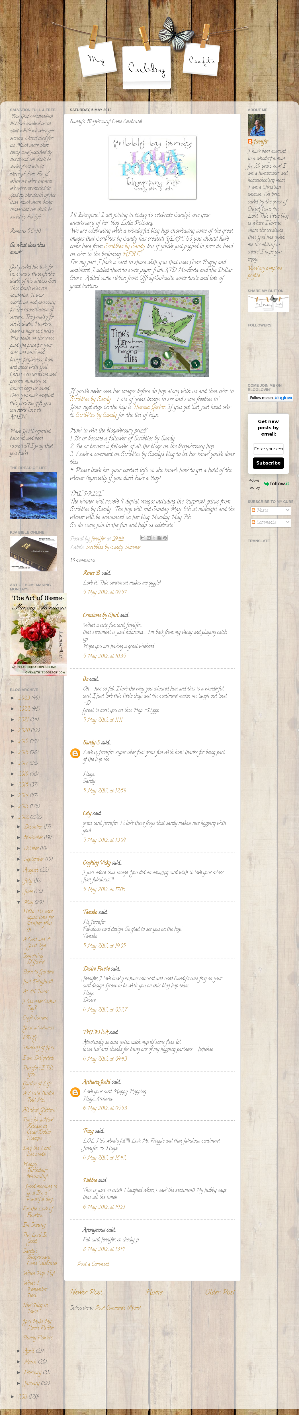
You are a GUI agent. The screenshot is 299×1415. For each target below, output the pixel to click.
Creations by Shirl (100, 616)
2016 (24, 775)
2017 (23, 764)
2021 (24, 720)
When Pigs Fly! (39, 1274)
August (32, 871)
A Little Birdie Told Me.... (38, 1097)
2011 (23, 1397)
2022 (24, 709)
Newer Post (86, 1293)
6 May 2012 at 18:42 (104, 1158)
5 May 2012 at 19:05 (104, 946)
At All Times (35, 992)
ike (85, 680)
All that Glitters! (39, 1110)
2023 (24, 699)
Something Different (34, 959)
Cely (87, 814)
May (29, 903)
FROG (30, 1038)
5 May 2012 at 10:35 (104, 657)
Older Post (220, 1293)
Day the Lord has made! (36, 1152)
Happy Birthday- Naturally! (35, 1171)
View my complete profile (265, 272)
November (34, 838)
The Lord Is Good (35, 1238)
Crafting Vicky (96, 863)
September (34, 860)
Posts (260, 511)
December (34, 827)
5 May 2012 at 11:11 (102, 721)
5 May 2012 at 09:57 (104, 593)
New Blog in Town (35, 1309)
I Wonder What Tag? (39, 1005)
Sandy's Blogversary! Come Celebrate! (40, 1258)
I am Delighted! (38, 1058)
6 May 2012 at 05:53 (105, 1109)
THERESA (95, 1033)
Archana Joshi (96, 1083)
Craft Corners (35, 1018)
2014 (24, 796)
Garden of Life (37, 1084)
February (33, 1373)
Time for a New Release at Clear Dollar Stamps (38, 1129)
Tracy (88, 1132)
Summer (133, 548)
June (29, 892)
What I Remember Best (35, 1290)
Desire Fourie (96, 969)
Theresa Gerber (149, 407)
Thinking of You (38, 1048)
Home (153, 1293)
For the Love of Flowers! (38, 1212)
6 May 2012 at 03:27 (105, 1010)
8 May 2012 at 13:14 (104, 1250)
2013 (24, 807)
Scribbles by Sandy (124, 247)
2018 (24, 753)
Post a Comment (93, 1265)
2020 (24, 731)
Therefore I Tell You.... (38, 1071)
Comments (264, 523)
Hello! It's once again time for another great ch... (38, 921)
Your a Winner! (38, 1028)
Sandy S (91, 743)
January (32, 1384)
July (29, 881)
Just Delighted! (38, 982)
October (32, 849)
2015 (24, 785)
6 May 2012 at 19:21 (104, 1208)
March (31, 1362)
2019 (24, 742)
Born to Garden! (38, 972)
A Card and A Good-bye (36, 943)
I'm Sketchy (34, 1225)
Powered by (269, 484)
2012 (24, 818)
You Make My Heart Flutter (38, 1325)
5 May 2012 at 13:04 (104, 841)
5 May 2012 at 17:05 (104, 890)
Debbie (90, 1181)
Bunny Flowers (38, 1338)
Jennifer (260, 142)
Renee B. (91, 574)
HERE (131, 255)
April (30, 1352)
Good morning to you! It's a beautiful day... (40, 1193)
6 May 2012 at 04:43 (105, 1060)
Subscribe (268, 463)
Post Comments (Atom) (118, 1308)
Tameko (90, 913)
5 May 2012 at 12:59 (104, 791)
